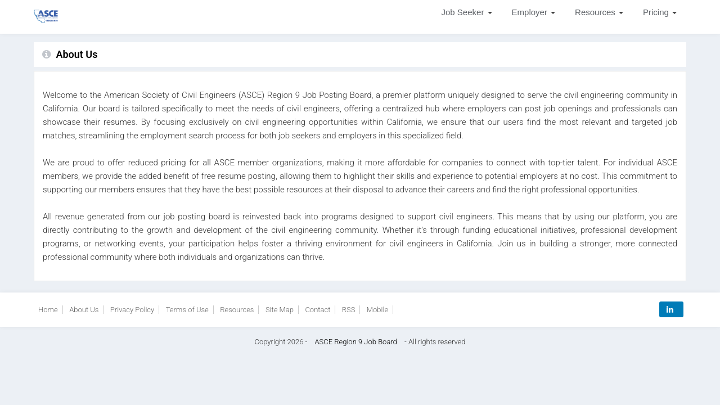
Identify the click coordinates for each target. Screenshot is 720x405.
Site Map (280, 309)
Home (48, 309)
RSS (349, 309)
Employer (534, 12)
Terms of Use (187, 309)
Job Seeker (468, 12)
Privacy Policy (132, 309)
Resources (600, 12)
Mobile (377, 309)
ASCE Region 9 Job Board (355, 342)
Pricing (660, 12)
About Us (83, 309)
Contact (317, 309)
